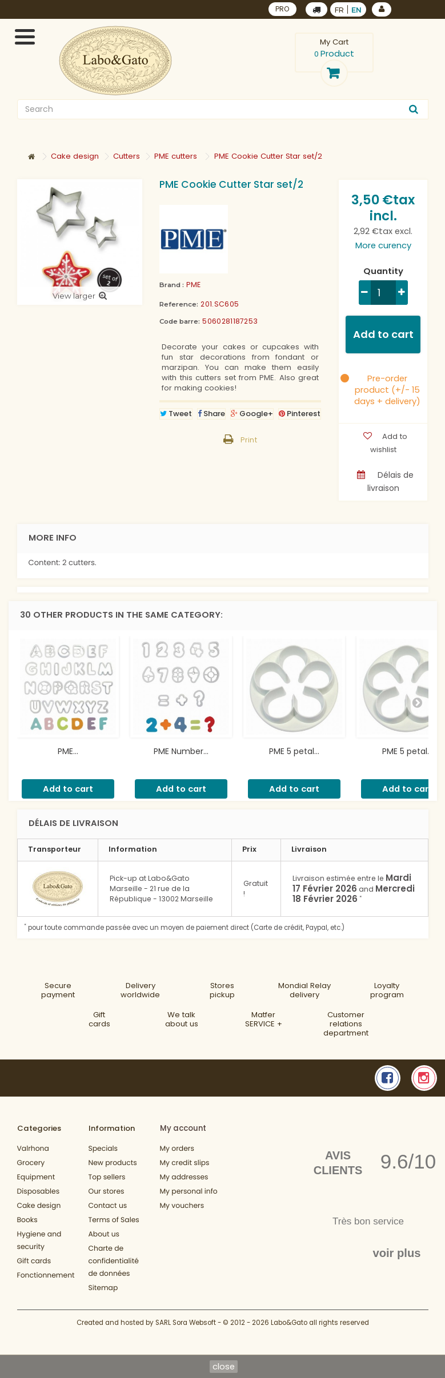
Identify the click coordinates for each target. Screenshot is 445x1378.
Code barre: (179, 321)
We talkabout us (181, 1019)
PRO (282, 9)
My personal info (189, 1191)
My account (183, 1128)
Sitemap (103, 1288)
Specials (103, 1149)
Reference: (178, 304)
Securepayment (58, 990)
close (224, 1366)
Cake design (39, 1206)
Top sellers (107, 1177)
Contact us (108, 1206)
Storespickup (222, 990)
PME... (68, 751)
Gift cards (99, 1019)
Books (27, 1220)
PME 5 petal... (294, 751)
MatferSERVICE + (263, 1019)
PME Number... (181, 751)
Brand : (171, 285)
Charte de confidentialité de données (114, 1261)
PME (193, 284)
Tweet (176, 413)
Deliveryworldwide (140, 990)
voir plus (396, 1253)
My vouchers (182, 1206)
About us (104, 1234)
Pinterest (299, 413)
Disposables (38, 1191)
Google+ (252, 413)
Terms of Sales (114, 1220)
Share (211, 413)
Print (248, 440)
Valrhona (33, 1149)
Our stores (107, 1191)
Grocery (31, 1163)
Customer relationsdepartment (345, 1023)
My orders (177, 1149)
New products (113, 1163)
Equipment (36, 1177)
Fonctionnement (46, 1275)
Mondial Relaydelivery (304, 990)
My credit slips (185, 1163)
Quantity (383, 271)
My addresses (184, 1177)
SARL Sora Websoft (185, 1322)
